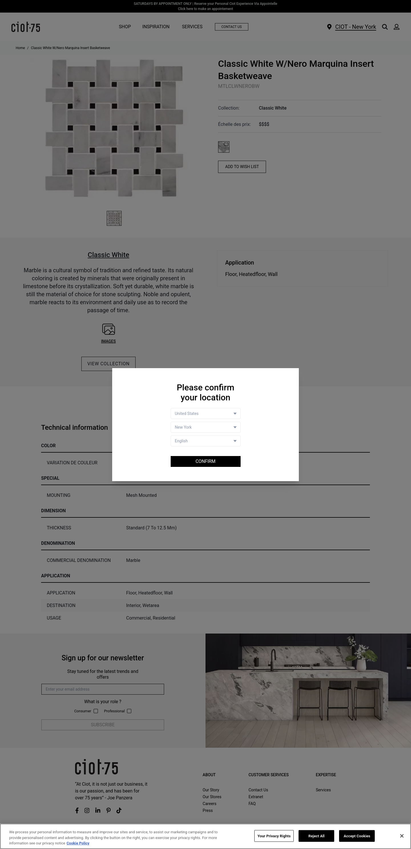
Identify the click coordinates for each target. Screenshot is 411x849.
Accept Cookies (357, 836)
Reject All (317, 836)
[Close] (402, 836)
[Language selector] (206, 440)
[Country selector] (206, 413)
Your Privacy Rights (274, 836)
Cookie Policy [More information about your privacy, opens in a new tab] (78, 843)
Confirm (205, 461)
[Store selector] (206, 427)
